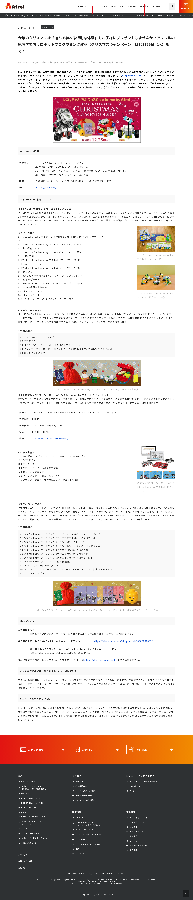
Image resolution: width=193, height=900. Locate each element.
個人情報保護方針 (76, 873)
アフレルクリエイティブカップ (143, 781)
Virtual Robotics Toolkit (34, 817)
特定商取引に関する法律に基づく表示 (107, 873)
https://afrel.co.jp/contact (99, 660)
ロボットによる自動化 (85, 800)
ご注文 (21, 867)
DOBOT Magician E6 (32, 803)
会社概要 (133, 827)
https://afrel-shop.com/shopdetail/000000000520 (123, 641)
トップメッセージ (137, 831)
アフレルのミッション (139, 817)
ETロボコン (135, 786)
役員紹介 (133, 836)
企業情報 (144, 6)
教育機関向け (81, 786)
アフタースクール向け (85, 791)
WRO (132, 791)
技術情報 (132, 6)
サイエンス (31, 822)
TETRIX (79, 853)
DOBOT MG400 (28, 807)
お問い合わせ (186, 6)
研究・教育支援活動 (138, 845)
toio (24, 829)
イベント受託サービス (85, 795)
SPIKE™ (79, 817)
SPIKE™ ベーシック (30, 833)
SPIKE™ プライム (29, 781)
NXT (77, 849)
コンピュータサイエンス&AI (34, 787)
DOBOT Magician (30, 798)
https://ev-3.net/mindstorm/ (51, 438)
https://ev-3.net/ (133, 75)
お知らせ (157, 6)
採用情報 (133, 850)
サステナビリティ (137, 822)
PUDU (24, 812)
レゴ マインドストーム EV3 (34, 838)
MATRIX (25, 794)
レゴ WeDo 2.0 (28, 843)
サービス (77, 775)
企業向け (79, 781)
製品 (92, 6)
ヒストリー (135, 841)
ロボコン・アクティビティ (111, 6)
